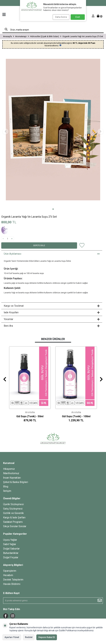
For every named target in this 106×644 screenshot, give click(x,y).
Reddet (28, 637)
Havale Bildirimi (11, 584)
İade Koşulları (52, 312)
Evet (77, 17)
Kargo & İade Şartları (14, 517)
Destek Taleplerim (13, 579)
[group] (53, 129)
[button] (53, 209)
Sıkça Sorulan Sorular (14, 526)
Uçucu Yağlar (10, 539)
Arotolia (30, 412)
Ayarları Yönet (12, 637)
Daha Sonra (61, 17)
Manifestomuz (11, 473)
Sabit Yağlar (9, 544)
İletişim (7, 490)
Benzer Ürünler (53, 339)
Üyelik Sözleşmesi (13, 504)
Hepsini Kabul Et (46, 637)
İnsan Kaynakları (12, 477)
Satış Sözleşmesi (12, 508)
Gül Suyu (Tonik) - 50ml (29, 416)
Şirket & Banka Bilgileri (15, 482)
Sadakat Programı (13, 521)
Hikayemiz (9, 468)
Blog (5, 486)
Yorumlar (52, 319)
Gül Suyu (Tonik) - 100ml (76, 416)
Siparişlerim (9, 570)
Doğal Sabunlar (11, 548)
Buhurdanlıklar (10, 553)
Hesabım (8, 575)
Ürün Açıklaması (52, 253)
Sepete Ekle (39, 245)
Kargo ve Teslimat (52, 305)
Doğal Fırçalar (10, 557)
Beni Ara (52, 325)
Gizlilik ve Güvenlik (13, 513)
